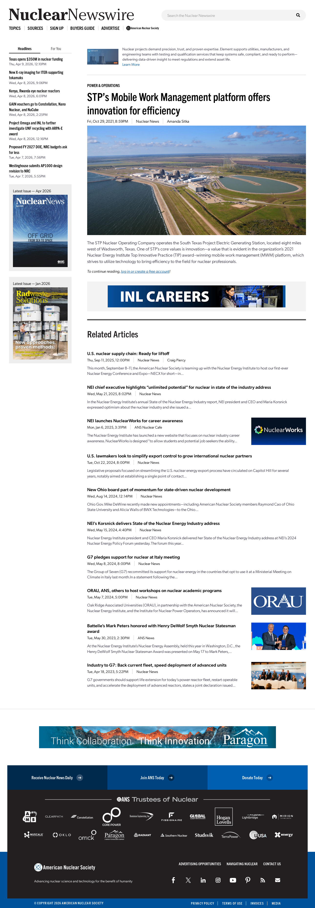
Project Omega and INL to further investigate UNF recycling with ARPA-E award (36, 128)
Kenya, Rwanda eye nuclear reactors (34, 90)
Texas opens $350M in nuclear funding (36, 58)
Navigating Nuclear (242, 863)
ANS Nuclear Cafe (148, 427)
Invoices (257, 903)
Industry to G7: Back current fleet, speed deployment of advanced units (157, 665)
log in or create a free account (145, 271)
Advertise (110, 28)
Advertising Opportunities (200, 863)
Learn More (131, 64)
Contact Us (272, 863)
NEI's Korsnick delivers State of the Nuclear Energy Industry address (153, 523)
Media (276, 903)
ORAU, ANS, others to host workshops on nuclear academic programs (154, 590)
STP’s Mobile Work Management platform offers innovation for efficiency (178, 103)
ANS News (146, 637)
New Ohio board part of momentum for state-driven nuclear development (159, 489)
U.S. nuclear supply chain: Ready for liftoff (128, 353)
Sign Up (56, 28)
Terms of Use (232, 903)
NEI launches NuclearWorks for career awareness (135, 420)
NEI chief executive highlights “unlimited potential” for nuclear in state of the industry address (179, 387)
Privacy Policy (202, 903)
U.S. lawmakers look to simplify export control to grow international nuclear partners (169, 455)
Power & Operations (103, 85)
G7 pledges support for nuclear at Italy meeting (133, 557)
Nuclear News (147, 121)
